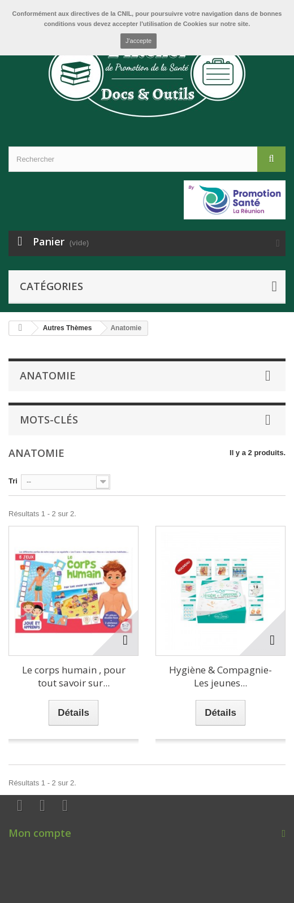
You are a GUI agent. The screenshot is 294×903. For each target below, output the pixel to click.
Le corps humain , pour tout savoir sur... (74, 676)
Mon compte (39, 833)
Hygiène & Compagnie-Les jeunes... (220, 676)
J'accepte (139, 40)
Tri (13, 481)
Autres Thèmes (67, 328)
